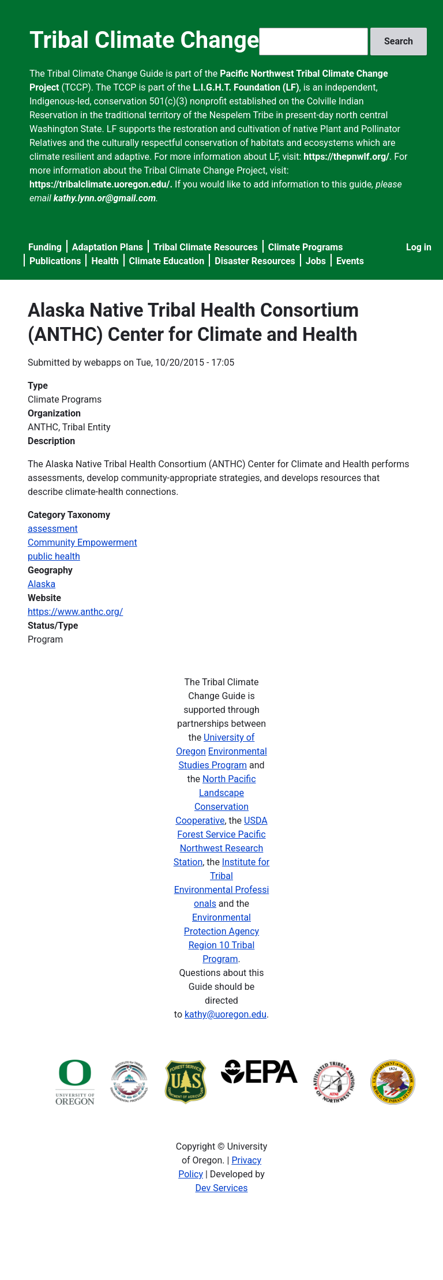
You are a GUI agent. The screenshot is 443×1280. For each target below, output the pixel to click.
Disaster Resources (255, 261)
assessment (53, 528)
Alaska (41, 584)
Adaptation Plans (107, 247)
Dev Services (222, 1188)
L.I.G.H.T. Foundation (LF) (246, 87)
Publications (55, 261)
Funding (45, 247)
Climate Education (167, 261)
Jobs (316, 261)
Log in (418, 247)
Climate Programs (305, 247)
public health (54, 556)
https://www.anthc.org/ (75, 611)
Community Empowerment (82, 542)
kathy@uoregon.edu (225, 1014)
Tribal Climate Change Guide (177, 40)
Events (350, 261)
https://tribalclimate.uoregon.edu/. (100, 184)
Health (104, 261)
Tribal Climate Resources (205, 247)
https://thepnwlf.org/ (346, 156)
